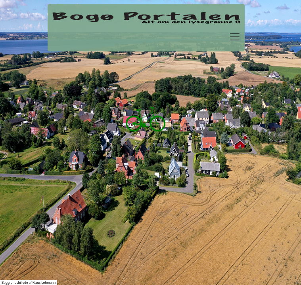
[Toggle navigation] (235, 37)
